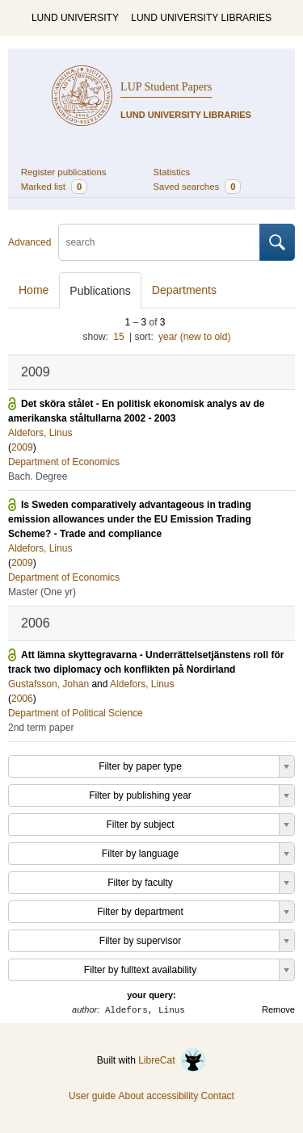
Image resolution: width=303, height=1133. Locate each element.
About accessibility (158, 1096)
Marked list (54, 186)
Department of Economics (64, 462)
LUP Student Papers (166, 87)
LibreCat (172, 1060)
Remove (278, 1009)
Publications (100, 290)
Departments (184, 289)
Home (33, 289)
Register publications (64, 172)
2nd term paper (41, 727)
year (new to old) (194, 336)
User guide (92, 1096)
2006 (22, 698)
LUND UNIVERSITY (75, 17)
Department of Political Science (75, 713)
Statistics (172, 172)
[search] (159, 242)
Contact (217, 1096)
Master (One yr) (42, 592)
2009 (22, 447)
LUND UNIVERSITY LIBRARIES (201, 17)
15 (118, 336)
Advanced (29, 242)
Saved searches (198, 186)
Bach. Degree (37, 476)
